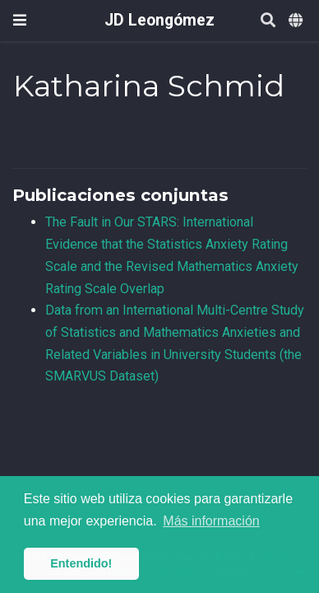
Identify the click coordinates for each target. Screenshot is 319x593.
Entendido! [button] (81, 563)
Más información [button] (211, 521)
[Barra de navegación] (19, 20)
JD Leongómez (159, 20)
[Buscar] (268, 21)
